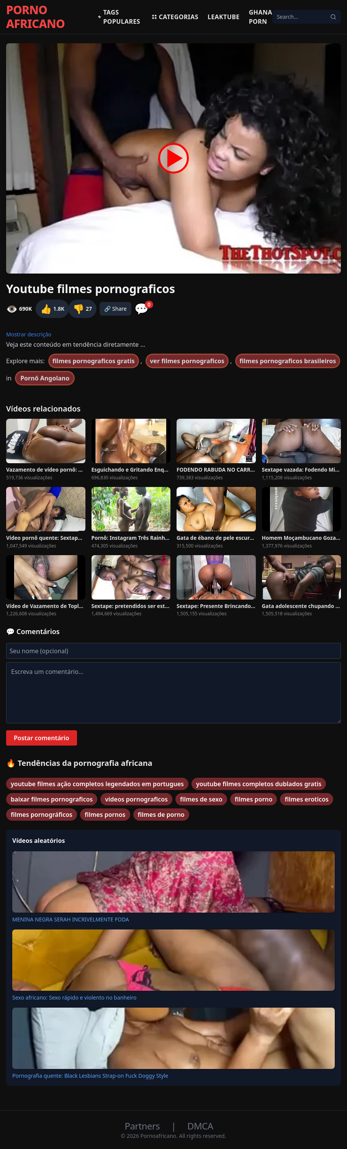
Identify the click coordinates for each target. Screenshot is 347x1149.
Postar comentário (41, 738)
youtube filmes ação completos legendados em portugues (97, 784)
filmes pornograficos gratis (93, 361)
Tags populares (118, 17)
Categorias (174, 17)
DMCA (200, 1125)
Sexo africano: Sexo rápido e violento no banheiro (74, 997)
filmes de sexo (201, 799)
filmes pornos (105, 814)
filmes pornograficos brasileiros (287, 361)
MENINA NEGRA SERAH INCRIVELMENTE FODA (70, 919)
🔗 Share (115, 308)
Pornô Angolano (44, 378)
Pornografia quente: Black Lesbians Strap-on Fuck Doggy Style (90, 1075)
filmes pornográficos (41, 814)
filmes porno (254, 799)
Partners (143, 1125)
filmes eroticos (306, 799)
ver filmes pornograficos (187, 361)
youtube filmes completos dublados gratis (258, 784)
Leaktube (224, 17)
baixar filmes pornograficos (52, 799)
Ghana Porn (260, 17)
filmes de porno (161, 814)
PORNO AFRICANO (35, 17)
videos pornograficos (136, 799)
